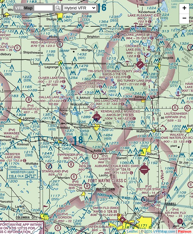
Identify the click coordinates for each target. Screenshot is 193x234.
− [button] (184, 19)
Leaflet (132, 231)
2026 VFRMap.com (159, 231)
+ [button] (184, 9)
